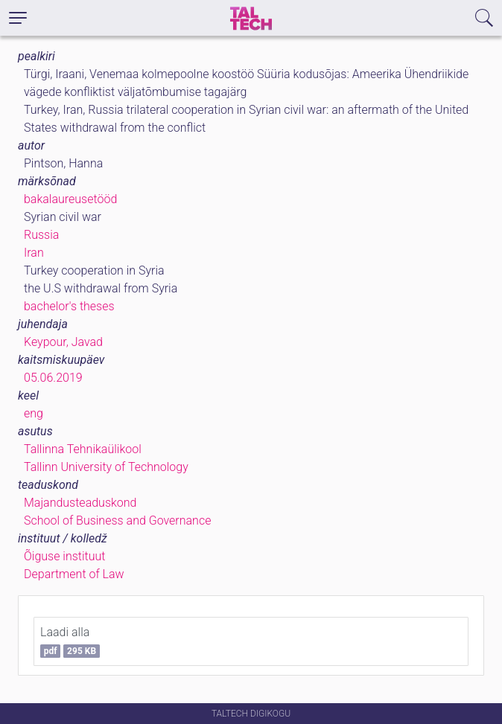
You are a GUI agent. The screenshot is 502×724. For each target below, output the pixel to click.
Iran (34, 253)
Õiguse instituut (64, 556)
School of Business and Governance (117, 520)
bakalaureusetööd (70, 199)
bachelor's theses (69, 306)
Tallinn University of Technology (106, 467)
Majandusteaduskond (80, 503)
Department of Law (74, 574)
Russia (41, 235)
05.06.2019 (53, 378)
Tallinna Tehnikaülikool (83, 449)
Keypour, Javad (63, 342)
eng (33, 413)
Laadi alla (70, 641)
